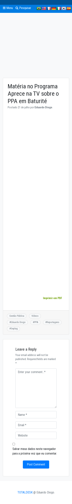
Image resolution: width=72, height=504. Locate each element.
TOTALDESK (25, 492)
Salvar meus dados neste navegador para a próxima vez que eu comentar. (34, 451)
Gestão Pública (16, 315)
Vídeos (34, 315)
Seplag (14, 328)
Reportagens (53, 322)
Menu (8, 8)
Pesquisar (23, 8)
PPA (36, 322)
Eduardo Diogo (18, 322)
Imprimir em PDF (52, 298)
